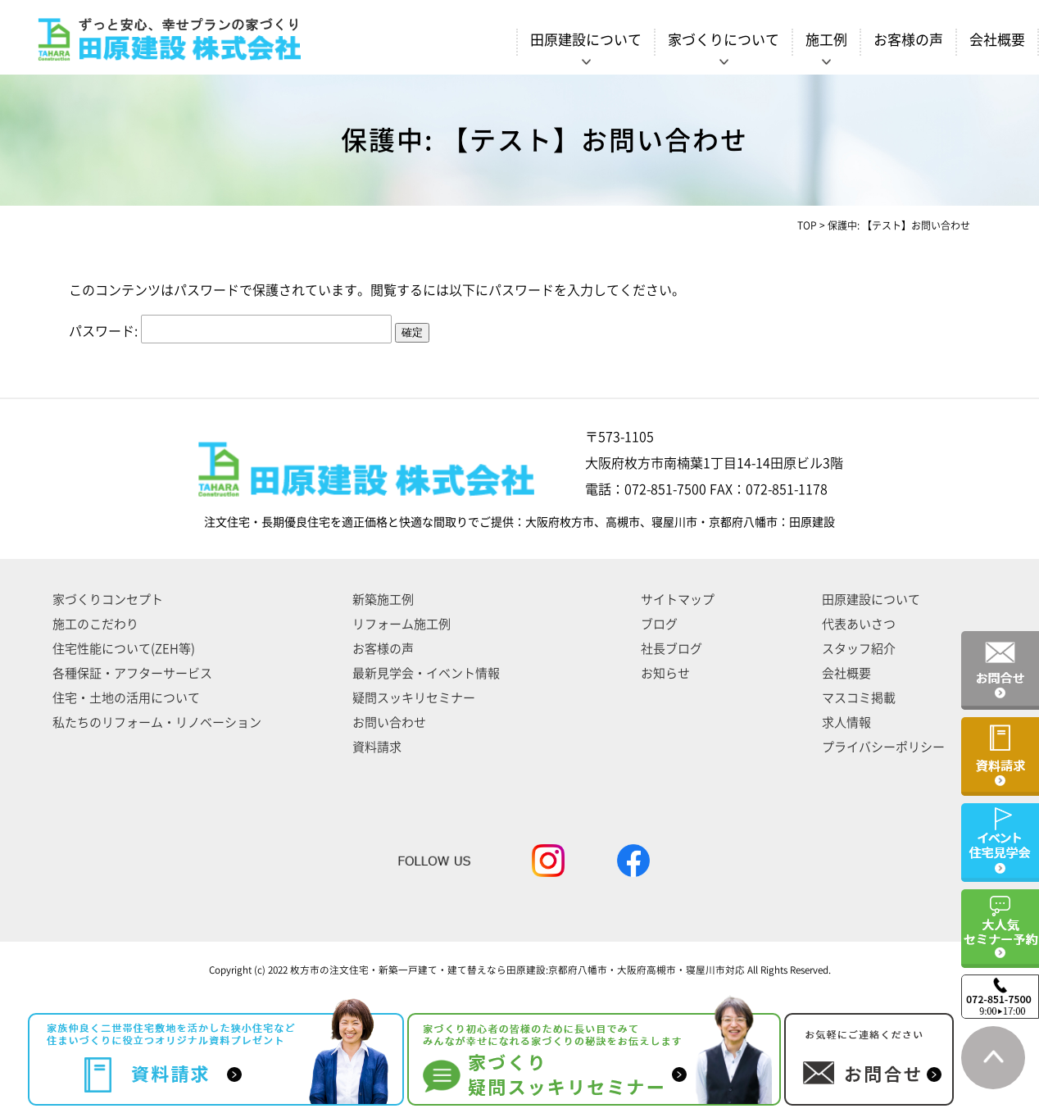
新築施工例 (383, 599)
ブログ (659, 624)
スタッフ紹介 (859, 649)
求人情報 (846, 722)
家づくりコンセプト (107, 599)
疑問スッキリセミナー (413, 698)
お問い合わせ (389, 722)
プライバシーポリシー (883, 747)
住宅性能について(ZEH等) (123, 649)
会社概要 (997, 40)
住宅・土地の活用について (126, 698)
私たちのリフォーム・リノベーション (156, 722)
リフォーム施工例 (401, 624)
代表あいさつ (859, 624)
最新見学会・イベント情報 (426, 673)
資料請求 (377, 747)
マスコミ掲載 (859, 698)
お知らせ (665, 673)
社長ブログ (671, 649)
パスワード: (230, 331)
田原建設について (871, 599)
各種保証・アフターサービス (132, 673)
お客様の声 (908, 40)
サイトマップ (678, 599)
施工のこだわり (95, 624)
